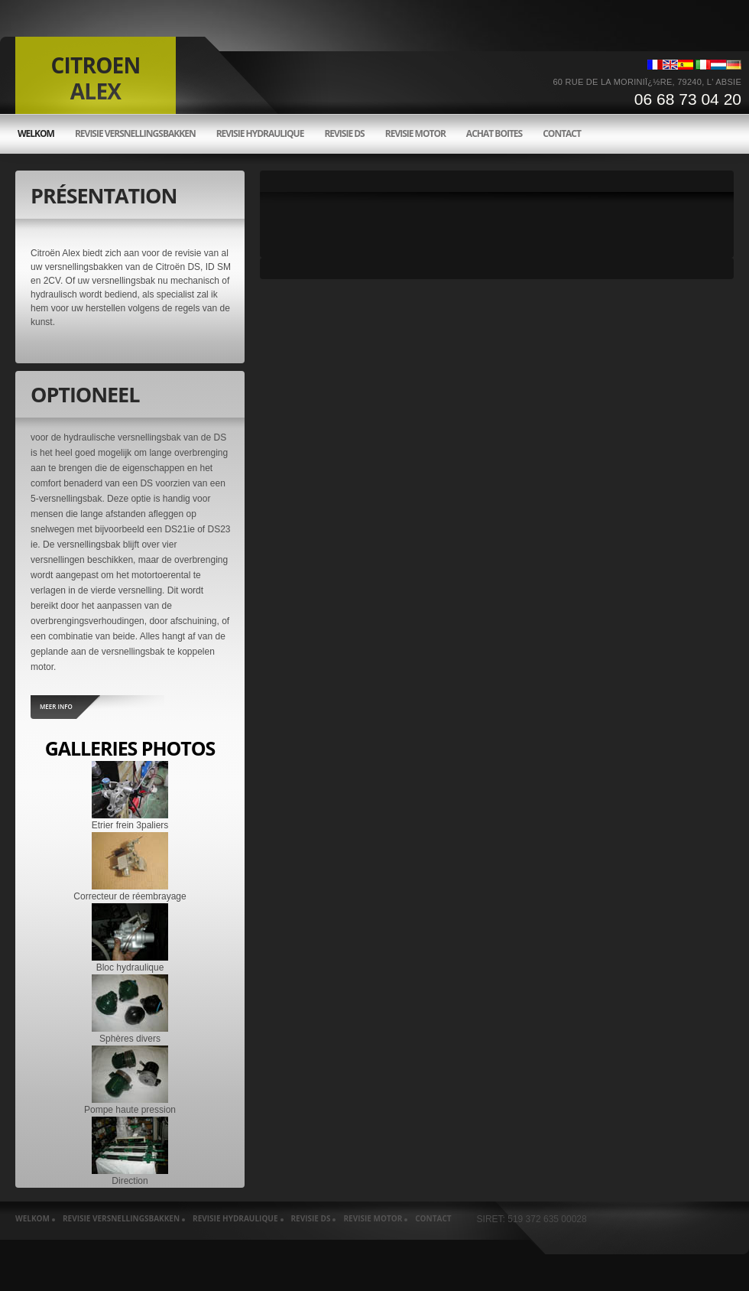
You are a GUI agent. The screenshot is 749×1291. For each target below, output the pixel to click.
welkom (36, 133)
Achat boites (494, 133)
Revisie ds (344, 133)
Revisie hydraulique (260, 133)
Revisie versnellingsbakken (135, 133)
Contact (562, 133)
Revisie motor (415, 133)
